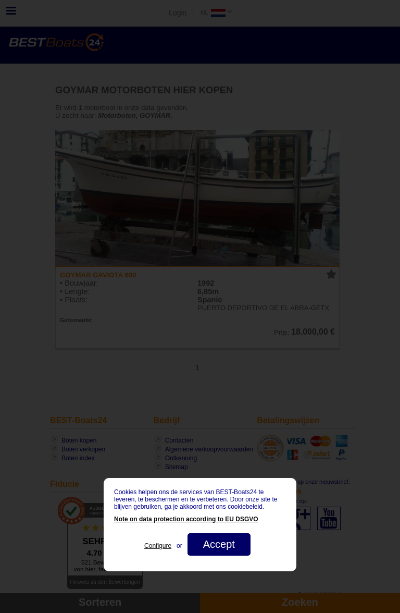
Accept (219, 544)
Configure (157, 545)
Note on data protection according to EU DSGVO (186, 519)
